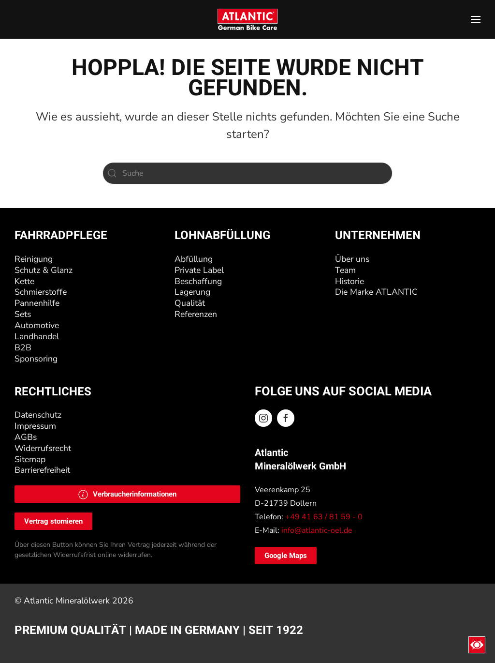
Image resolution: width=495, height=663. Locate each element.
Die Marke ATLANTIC (376, 292)
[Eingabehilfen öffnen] (476, 644)
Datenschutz (38, 415)
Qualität (190, 303)
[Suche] (247, 173)
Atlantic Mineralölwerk (68, 600)
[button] (475, 19)
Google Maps (285, 555)
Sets (23, 314)
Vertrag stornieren (53, 521)
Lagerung (192, 292)
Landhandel (37, 336)
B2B (23, 347)
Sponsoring (36, 358)
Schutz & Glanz (44, 270)
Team (345, 270)
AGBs (26, 437)
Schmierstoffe (41, 292)
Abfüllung (194, 259)
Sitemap (30, 459)
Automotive (37, 325)
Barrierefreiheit (42, 470)
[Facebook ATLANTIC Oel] (285, 418)
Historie (349, 281)
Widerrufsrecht (43, 448)
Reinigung (34, 259)
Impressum (35, 426)
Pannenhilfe (37, 303)
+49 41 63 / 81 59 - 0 (324, 517)
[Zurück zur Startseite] (248, 19)
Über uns (352, 259)
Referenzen (196, 314)
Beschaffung (198, 281)
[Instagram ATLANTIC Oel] (263, 418)
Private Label (199, 270)
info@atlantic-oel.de (316, 530)
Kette (24, 281)
